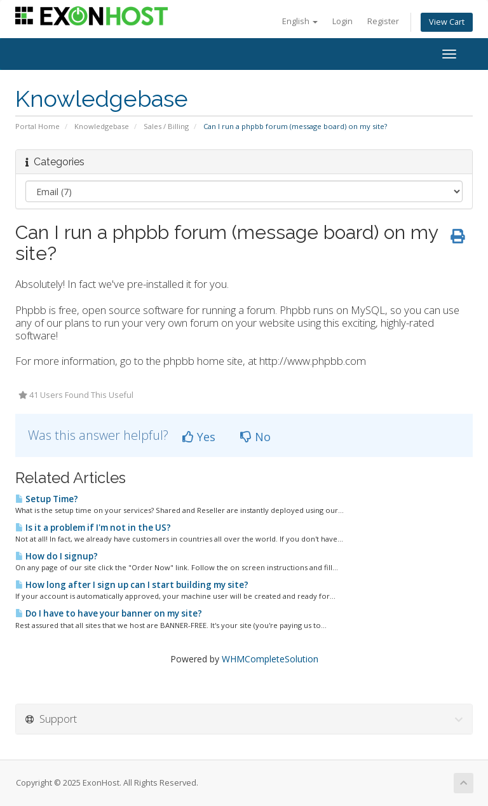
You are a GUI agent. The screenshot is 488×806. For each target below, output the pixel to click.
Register (383, 21)
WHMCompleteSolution (270, 659)
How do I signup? (56, 556)
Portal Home (37, 126)
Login (342, 21)
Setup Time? (46, 499)
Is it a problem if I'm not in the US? (93, 527)
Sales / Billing (166, 126)
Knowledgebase (101, 126)
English (300, 21)
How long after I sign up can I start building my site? (131, 585)
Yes (198, 436)
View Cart (446, 22)
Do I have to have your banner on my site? (108, 613)
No (255, 436)
